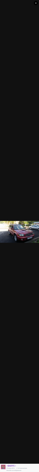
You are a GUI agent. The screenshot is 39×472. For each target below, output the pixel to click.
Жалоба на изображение (13, 470)
